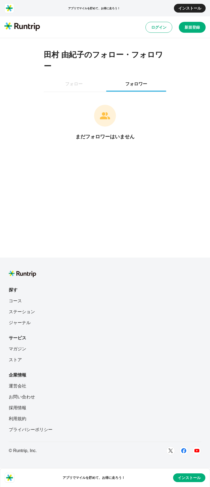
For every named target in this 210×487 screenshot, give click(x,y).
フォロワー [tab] (136, 84)
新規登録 (192, 27)
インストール (189, 8)
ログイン (159, 27)
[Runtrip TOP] (22, 27)
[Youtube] (196, 450)
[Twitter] (170, 450)
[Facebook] (183, 450)
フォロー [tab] (74, 84)
